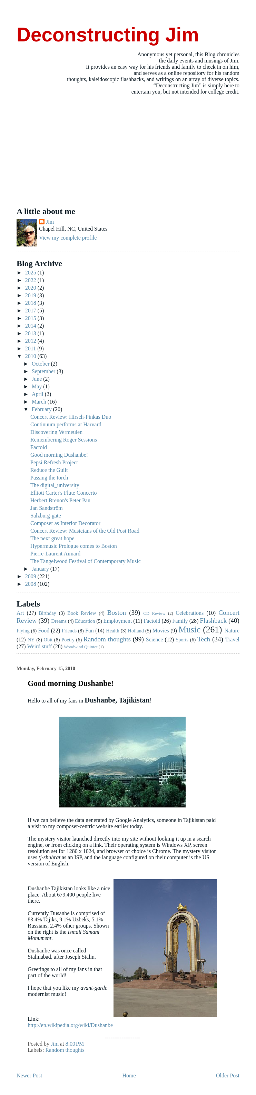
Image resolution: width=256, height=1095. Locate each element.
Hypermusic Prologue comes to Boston (73, 546)
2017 (31, 310)
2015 (31, 318)
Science (154, 639)
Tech (203, 639)
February (42, 409)
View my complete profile (68, 238)
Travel (232, 639)
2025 (31, 272)
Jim (50, 222)
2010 (31, 356)
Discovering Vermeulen (56, 432)
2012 (31, 341)
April (38, 394)
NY (31, 639)
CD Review (154, 613)
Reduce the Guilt (49, 470)
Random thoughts (107, 639)
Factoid (38, 447)
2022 (31, 280)
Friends (69, 630)
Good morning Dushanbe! (59, 455)
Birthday (47, 613)
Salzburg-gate (45, 516)
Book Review (81, 613)
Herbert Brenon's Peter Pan (60, 500)
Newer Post (29, 1075)
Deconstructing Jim (108, 35)
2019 (31, 295)
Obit (48, 639)
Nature (231, 630)
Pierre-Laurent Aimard (55, 553)
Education (85, 621)
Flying (23, 630)
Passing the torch (49, 478)
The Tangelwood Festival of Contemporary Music (85, 561)
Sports (182, 639)
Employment (118, 621)
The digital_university (54, 485)
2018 (31, 303)
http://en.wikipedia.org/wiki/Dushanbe (70, 1025)
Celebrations (190, 613)
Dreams (59, 621)
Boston (116, 612)
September (44, 371)
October (41, 364)
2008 (31, 584)
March (40, 402)
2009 (31, 576)
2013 (31, 333)
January (41, 569)
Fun (89, 630)
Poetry (68, 639)
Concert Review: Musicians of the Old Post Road (84, 531)
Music (189, 629)
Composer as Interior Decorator (65, 523)
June (37, 379)
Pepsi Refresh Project (54, 462)
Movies (160, 630)
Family (180, 621)
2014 (31, 326)
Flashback (213, 620)
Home (129, 1075)
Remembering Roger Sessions (63, 440)
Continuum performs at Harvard (65, 424)
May (37, 386)
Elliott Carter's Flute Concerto (63, 493)
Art (20, 613)
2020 (31, 288)
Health (112, 630)
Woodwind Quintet (80, 647)
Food (43, 630)
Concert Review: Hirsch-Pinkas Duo (70, 417)
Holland (136, 630)
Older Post (227, 1075)
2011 (31, 348)
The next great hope (52, 538)
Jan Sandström (46, 508)
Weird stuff (39, 646)
